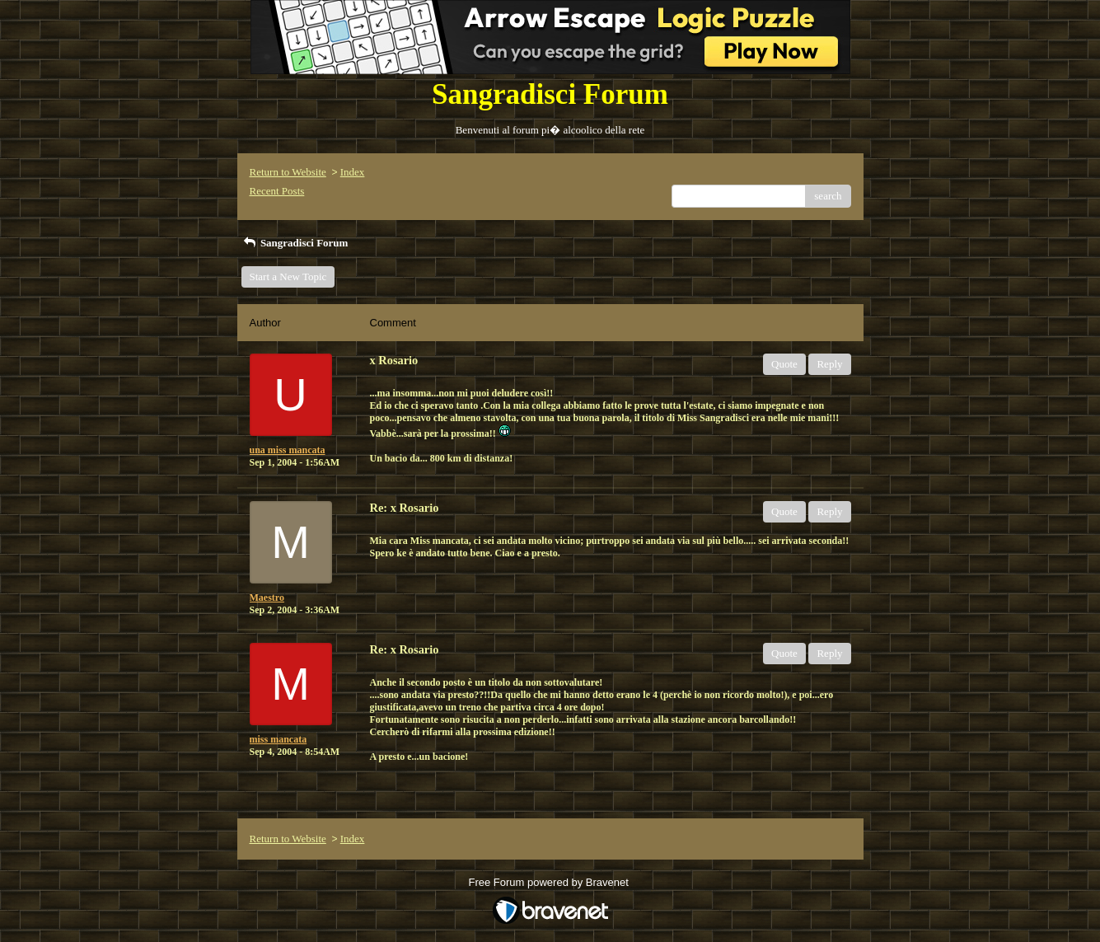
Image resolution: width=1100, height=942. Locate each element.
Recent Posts (277, 191)
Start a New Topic (288, 276)
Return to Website (288, 172)
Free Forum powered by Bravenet (550, 882)
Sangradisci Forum (295, 243)
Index (352, 172)
